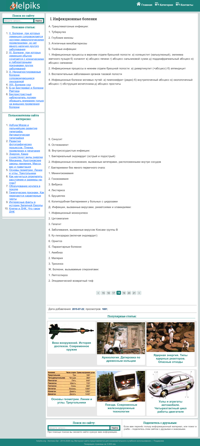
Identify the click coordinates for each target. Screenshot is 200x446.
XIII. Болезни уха (20, 84)
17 (113, 293)
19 (124, 293)
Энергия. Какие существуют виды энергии (26, 155)
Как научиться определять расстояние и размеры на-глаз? (25, 179)
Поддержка (159, 441)
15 (103, 293)
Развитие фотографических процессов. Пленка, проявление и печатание (24, 146)
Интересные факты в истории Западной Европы (26, 204)
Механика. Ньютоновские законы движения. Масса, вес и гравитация (25, 163)
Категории (166, 4)
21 (134, 293)
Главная (146, 4)
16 (108, 293)
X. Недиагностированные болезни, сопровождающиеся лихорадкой (25, 76)
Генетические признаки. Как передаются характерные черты (26, 195)
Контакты (187, 4)
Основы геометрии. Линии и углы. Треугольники (25, 172)
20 (129, 293)
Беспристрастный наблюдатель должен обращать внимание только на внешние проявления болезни (26, 101)
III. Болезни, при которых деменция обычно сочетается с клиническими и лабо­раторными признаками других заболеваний (26, 60)
